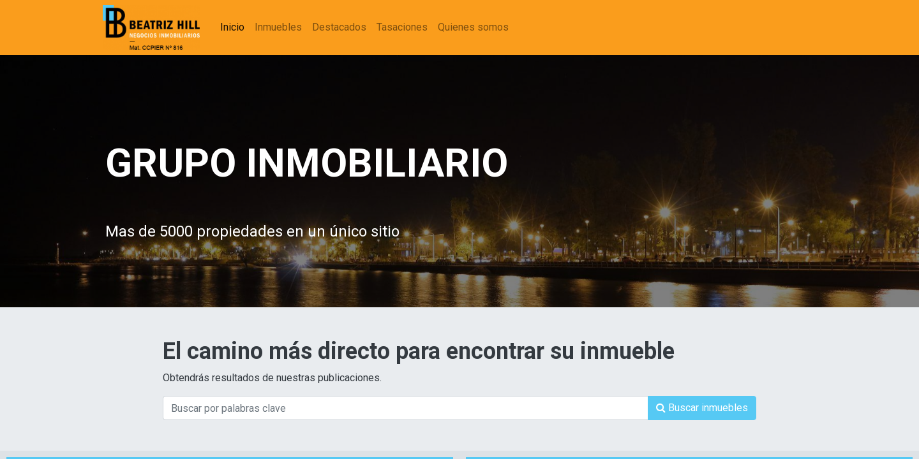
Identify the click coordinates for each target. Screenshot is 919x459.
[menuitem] (235, 27)
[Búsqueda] (702, 408)
